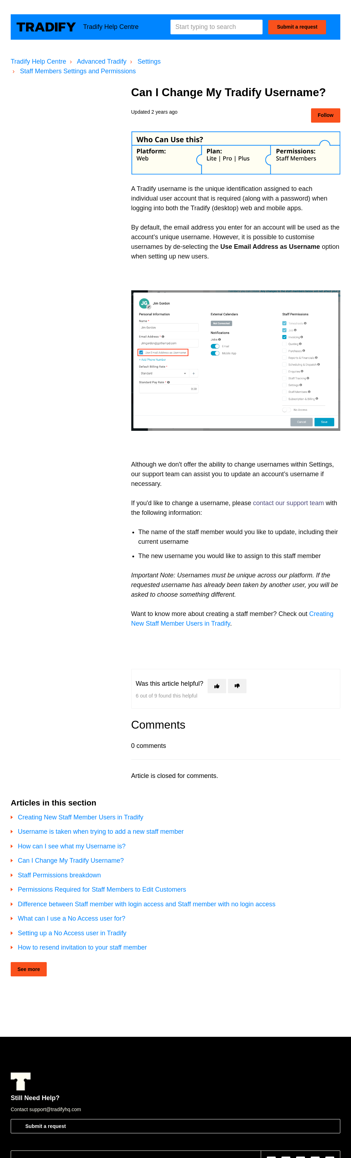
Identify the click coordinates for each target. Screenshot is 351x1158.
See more (28, 969)
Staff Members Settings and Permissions (78, 71)
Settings (149, 61)
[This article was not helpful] (237, 686)
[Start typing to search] (217, 27)
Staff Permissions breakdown (59, 875)
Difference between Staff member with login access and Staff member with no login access (146, 904)
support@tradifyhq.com (55, 1109)
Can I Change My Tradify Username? (71, 860)
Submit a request (297, 27)
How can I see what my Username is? (72, 846)
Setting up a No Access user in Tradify (72, 933)
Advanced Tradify (101, 61)
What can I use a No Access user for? (71, 918)
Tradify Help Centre (38, 61)
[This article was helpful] (217, 686)
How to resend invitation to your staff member (82, 947)
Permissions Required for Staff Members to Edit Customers (102, 889)
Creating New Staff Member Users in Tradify (80, 817)
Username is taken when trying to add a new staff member (101, 831)
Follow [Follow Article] (326, 115)
